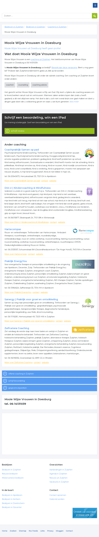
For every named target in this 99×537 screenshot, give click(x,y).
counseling (23, 85)
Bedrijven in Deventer (12, 507)
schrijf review (17, 131)
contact (44, 181)
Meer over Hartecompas (16, 254)
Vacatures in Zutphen (59, 482)
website (52, 181)
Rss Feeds (33, 531)
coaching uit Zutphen (40, 59)
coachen (10, 85)
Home (4, 531)
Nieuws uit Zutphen (58, 478)
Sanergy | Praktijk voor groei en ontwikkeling (31, 299)
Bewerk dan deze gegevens (64, 67)
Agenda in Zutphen (58, 474)
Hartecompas (13, 229)
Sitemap (22, 531)
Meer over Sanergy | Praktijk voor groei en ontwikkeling (30, 321)
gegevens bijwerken (17, 388)
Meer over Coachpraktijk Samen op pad (22, 181)
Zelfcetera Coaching (17, 328)
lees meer (74, 102)
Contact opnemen (58, 495)
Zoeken (13, 531)
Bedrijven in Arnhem (11, 499)
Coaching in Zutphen (57, 27)
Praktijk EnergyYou (16, 261)
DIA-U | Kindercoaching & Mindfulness (28, 188)
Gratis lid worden (57, 499)
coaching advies (39, 85)
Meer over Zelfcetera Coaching (18, 362)
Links (42, 531)
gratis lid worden (85, 513)
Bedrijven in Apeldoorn (12, 495)
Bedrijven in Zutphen (34, 5)
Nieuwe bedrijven (10, 474)
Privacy (50, 531)
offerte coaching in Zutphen (21, 374)
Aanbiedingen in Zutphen (61, 470)
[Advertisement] (49, 434)
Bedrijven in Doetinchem (13, 503)
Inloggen (59, 531)
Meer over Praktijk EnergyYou (18, 292)
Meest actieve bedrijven (13, 478)
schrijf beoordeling (16, 381)
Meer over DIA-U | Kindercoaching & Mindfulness (27, 222)
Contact (69, 531)
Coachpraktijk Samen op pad (22, 149)
